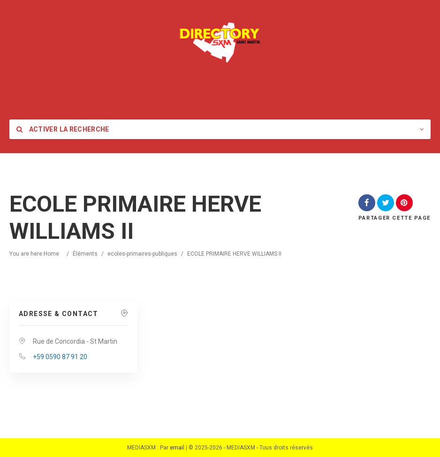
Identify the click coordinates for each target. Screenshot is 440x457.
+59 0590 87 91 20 (60, 357)
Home (51, 254)
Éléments (85, 254)
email (177, 447)
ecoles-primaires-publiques (142, 254)
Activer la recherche (62, 129)
